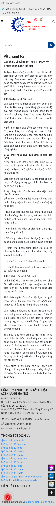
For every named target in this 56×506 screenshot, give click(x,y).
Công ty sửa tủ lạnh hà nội (40, 501)
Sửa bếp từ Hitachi (12, 451)
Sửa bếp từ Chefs (12, 472)
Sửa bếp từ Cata (11, 462)
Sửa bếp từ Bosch (12, 440)
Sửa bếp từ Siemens (13, 444)
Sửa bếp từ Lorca (12, 469)
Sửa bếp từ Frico (11, 465)
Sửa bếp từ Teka (11, 447)
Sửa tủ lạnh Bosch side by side (19, 480)
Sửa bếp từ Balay (12, 454)
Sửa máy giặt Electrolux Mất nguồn (21, 476)
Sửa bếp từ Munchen (14, 458)
